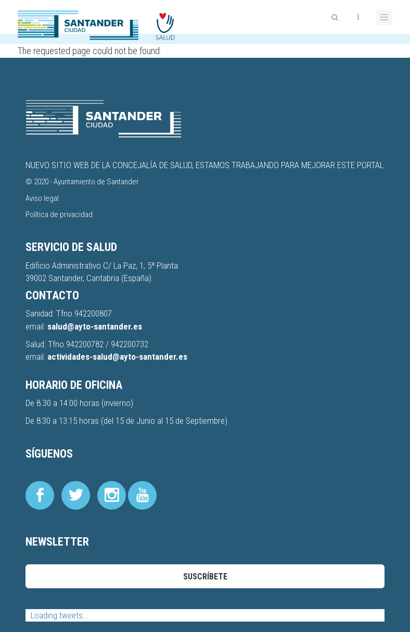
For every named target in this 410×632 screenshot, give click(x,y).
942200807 (93, 313)
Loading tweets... (60, 615)
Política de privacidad (59, 214)
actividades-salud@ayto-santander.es (117, 356)
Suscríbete (205, 577)
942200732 (129, 344)
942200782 (86, 344)
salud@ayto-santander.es (94, 326)
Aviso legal (42, 198)
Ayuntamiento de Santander (96, 181)
